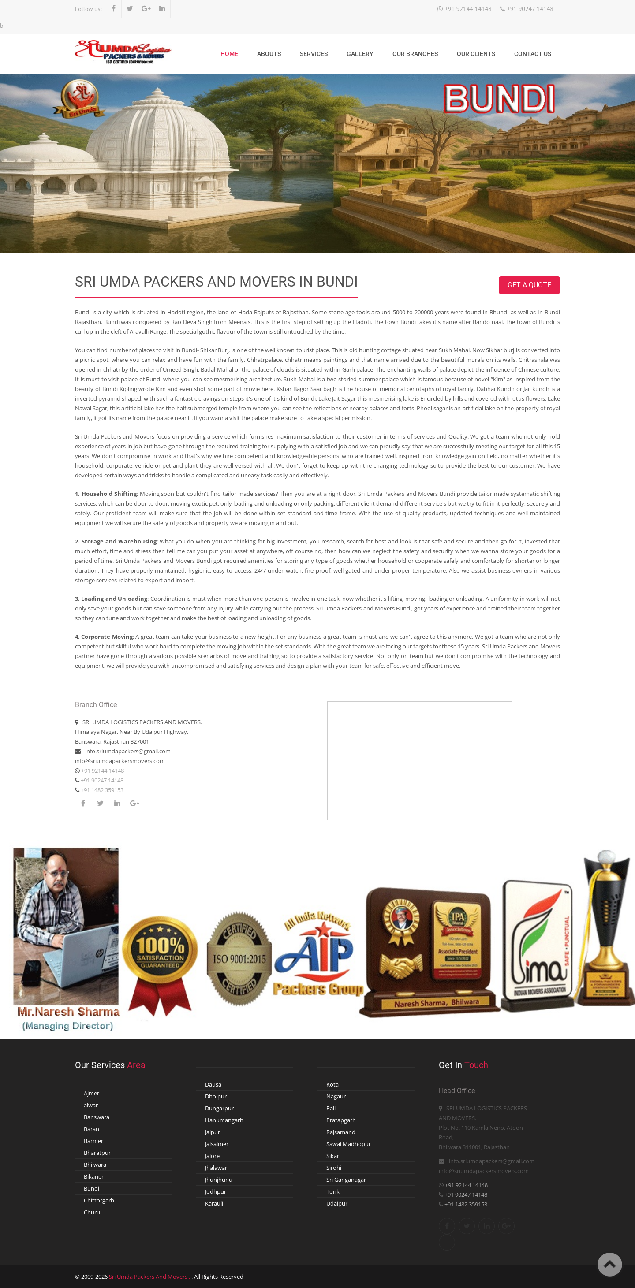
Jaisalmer (216, 1144)
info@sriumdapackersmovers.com (120, 761)
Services (314, 53)
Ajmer (91, 1093)
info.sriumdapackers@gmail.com (128, 751)
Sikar (332, 1156)
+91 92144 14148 (468, 9)
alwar (91, 1105)
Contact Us (532, 53)
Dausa (213, 1084)
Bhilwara (95, 1165)
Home (229, 53)
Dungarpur (219, 1108)
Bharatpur (97, 1153)
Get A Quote (529, 285)
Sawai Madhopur (348, 1144)
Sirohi (333, 1168)
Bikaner (94, 1176)
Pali (331, 1108)
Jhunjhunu (218, 1180)
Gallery (360, 53)
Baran (91, 1129)
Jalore (212, 1156)
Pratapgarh (341, 1120)
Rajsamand (340, 1132)
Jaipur (212, 1132)
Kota (332, 1084)
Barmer (93, 1141)
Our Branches (415, 53)
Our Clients (476, 53)
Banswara (96, 1117)
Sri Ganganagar (346, 1180)
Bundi (91, 1188)
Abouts (269, 53)
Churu (92, 1212)
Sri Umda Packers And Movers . (150, 1277)
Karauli (214, 1203)
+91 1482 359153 (101, 790)
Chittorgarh (99, 1200)
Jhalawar (216, 1168)
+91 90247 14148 (530, 9)
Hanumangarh (224, 1120)
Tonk (333, 1191)
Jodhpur (215, 1191)
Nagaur (336, 1096)
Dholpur (216, 1096)
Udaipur (336, 1203)
